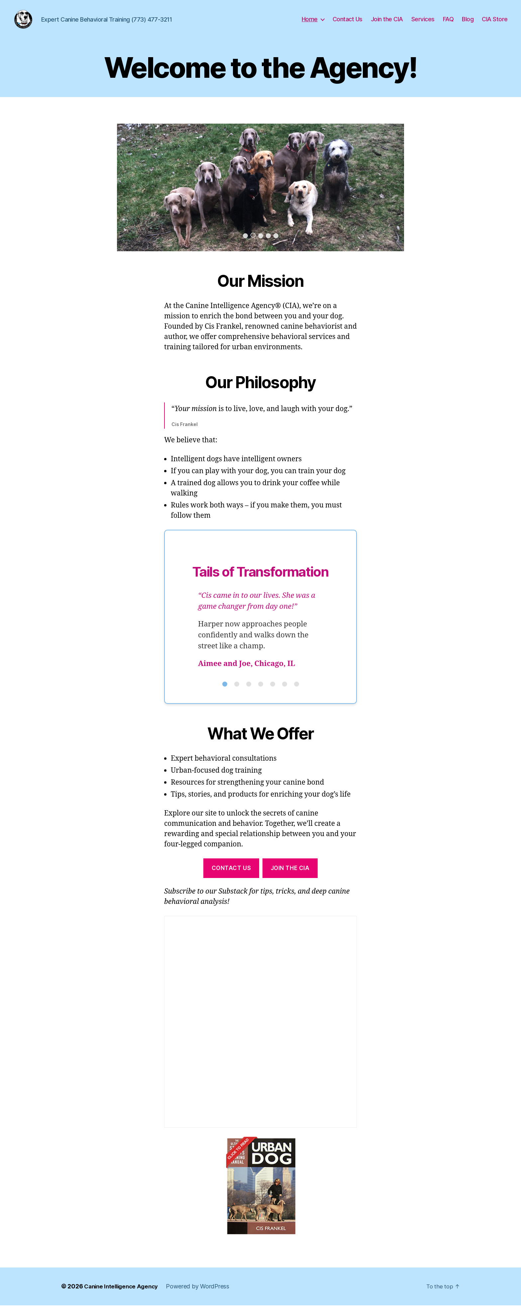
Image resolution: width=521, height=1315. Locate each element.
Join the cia (290, 878)
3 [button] (260, 245)
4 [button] (268, 245)
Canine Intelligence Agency (123, 1296)
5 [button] (275, 245)
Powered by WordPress (203, 1296)
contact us (231, 878)
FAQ (448, 24)
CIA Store (495, 24)
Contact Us (348, 24)
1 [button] (245, 245)
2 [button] (253, 245)
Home (310, 24)
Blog (467, 24)
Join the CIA (387, 24)
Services (423, 24)
